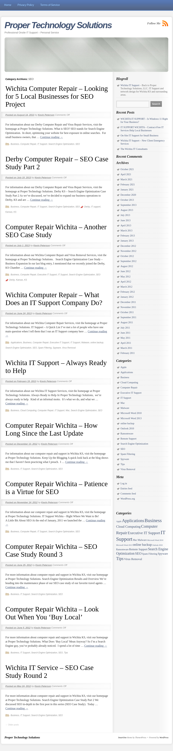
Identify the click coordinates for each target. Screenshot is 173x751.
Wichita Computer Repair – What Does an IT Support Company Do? (53, 299)
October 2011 (127, 312)
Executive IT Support (47, 274)
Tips (66, 652)
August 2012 (127, 266)
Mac (68, 410)
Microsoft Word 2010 (131, 413)
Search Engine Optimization (61, 144)
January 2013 (127, 240)
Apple (123, 367)
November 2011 (128, 307)
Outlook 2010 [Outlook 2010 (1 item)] (157, 545)
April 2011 (126, 343)
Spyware (57, 348)
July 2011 (125, 327)
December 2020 (128, 195)
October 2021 (127, 169)
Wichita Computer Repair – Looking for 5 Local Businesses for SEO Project (56, 96)
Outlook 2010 (127, 428)
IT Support (42, 144)
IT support (95, 206)
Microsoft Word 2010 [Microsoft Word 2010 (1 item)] (155, 540)
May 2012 (125, 276)
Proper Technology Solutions (58, 25)
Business (15, 144)
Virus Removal (69, 348)
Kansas (8, 212)
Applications (16, 342)
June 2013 (125, 220)
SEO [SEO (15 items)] (138, 553)
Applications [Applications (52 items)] (133, 520)
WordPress (164, 737)
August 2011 (127, 322)
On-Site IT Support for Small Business (139, 135)
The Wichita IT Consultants (134, 149)
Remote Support (128, 438)
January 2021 (127, 189)
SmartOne (122, 737)
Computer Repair (28, 144)
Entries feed (126, 488)
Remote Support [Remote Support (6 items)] (138, 549)
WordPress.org (128, 498)
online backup (97, 342)
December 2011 (128, 302)
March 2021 (126, 179)
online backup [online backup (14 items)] (142, 544)
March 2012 (126, 286)
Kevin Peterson (46, 115)
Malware (85, 342)
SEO (78, 144)
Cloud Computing (28, 410)
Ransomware (127, 433)
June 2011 (125, 332)
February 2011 (128, 353)
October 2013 (127, 200)
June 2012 (125, 271)
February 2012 (128, 292)
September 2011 (128, 317)
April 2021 (126, 174)
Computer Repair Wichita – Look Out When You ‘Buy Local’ (52, 613)
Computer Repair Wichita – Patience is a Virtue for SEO (56, 488)
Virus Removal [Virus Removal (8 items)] (133, 559)
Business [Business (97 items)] (153, 520)
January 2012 (127, 297)
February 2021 (128, 184)
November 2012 (128, 251)
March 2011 (126, 348)
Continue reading (51, 137)
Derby (87, 206)
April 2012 (126, 281)
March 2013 (126, 230)
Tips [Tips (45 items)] (119, 558)
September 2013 (128, 205)
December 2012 (128, 246)
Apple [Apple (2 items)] (118, 521)
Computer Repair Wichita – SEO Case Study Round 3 (51, 550)
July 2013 (125, 215)
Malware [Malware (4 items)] (142, 540)
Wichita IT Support (130, 85)
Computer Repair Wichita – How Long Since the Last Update (51, 429)
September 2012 (128, 261)
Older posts (12, 725)
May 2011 (125, 338)
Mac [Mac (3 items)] (135, 540)
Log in (124, 483)
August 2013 (127, 210)
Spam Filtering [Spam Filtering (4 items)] (149, 553)
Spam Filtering (44, 348)
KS (15, 212)
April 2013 (126, 225)
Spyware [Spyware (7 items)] (163, 553)
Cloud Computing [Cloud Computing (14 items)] (128, 526)
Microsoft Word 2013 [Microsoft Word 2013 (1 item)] (124, 545)
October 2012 (127, 256)
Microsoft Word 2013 (131, 418)
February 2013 (128, 235)
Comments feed (128, 493)
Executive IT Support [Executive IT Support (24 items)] (144, 533)
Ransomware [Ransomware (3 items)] (122, 549)
